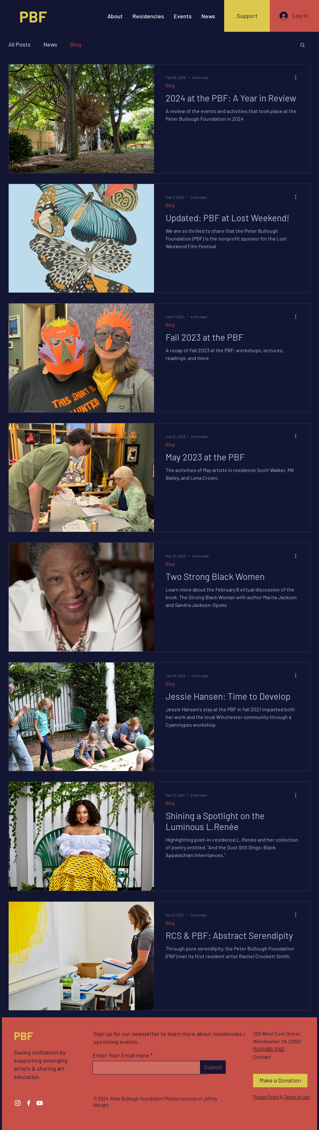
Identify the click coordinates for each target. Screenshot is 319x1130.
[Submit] (213, 1067)
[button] (302, 45)
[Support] (247, 16)
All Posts (19, 44)
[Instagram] (18, 1103)
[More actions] (298, 77)
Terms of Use (297, 1097)
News (50, 44)
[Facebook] (28, 1103)
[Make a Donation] (280, 1080)
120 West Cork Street (276, 1033)
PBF (23, 1035)
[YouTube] (39, 1103)
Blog (75, 44)
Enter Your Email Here (121, 1055)
